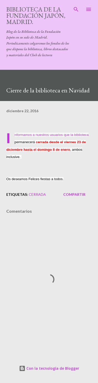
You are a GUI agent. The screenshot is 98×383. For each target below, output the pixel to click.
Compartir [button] (74, 194)
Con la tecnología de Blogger (49, 368)
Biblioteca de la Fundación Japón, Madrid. (35, 15)
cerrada (37, 194)
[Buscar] (76, 9)
